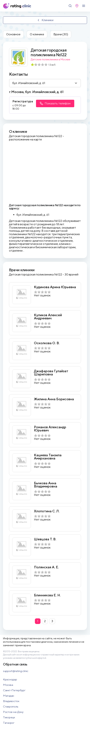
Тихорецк (9, 717)
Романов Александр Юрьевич (50, 428)
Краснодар (10, 679)
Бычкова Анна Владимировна (45, 484)
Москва (8, 684)
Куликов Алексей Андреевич (48, 316)
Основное (13, 34)
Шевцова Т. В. (45, 539)
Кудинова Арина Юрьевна (55, 287)
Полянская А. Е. (46, 567)
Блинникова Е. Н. (47, 595)
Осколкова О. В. (47, 343)
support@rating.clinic (15, 671)
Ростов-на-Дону (13, 711)
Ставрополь (10, 706)
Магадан (8, 695)
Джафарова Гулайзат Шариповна (51, 372)
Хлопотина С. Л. (47, 511)
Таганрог (8, 722)
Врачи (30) (60, 34)
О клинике (37, 34)
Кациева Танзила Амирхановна (48, 456)
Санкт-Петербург (14, 690)
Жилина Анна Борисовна (54, 399)
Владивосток (11, 701)
